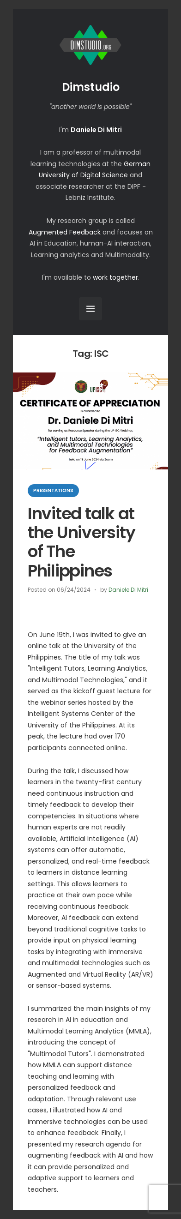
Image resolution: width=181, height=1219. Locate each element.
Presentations (53, 490)
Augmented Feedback (65, 232)
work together (115, 277)
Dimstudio (91, 87)
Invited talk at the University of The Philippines (81, 542)
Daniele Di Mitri (128, 590)
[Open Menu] (90, 308)
